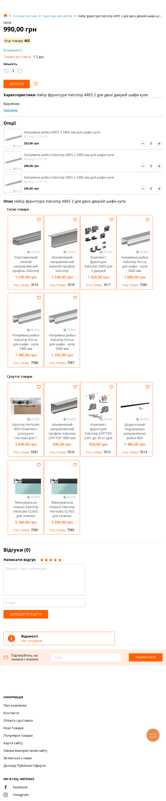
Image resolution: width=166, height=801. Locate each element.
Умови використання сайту (25, 750)
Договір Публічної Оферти (24, 765)
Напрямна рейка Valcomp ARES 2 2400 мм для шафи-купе (69, 177)
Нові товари (13, 728)
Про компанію (15, 705)
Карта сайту (13, 743)
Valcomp (10, 110)
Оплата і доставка (18, 720)
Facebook (15, 787)
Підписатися (146, 657)
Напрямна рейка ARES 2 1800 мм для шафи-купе (62, 132)
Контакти (11, 713)
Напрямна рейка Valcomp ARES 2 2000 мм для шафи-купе (69, 155)
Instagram (16, 794)
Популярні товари (18, 735)
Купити (17, 84)
